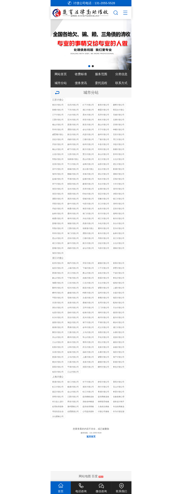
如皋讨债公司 (58, 213)
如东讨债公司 (103, 208)
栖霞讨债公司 (103, 110)
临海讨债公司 (88, 312)
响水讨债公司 (103, 179)
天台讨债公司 (118, 307)
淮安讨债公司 (58, 189)
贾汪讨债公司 (88, 154)
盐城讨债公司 (58, 179)
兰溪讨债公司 (73, 332)
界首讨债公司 (73, 401)
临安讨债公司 (58, 268)
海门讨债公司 (88, 213)
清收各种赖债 (88, 401)
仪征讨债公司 (58, 139)
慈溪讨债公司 (103, 278)
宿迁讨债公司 (103, 194)
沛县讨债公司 (118, 144)
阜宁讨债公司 (58, 184)
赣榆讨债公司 (73, 174)
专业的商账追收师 (118, 406)
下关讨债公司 (73, 110)
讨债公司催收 (103, 411)
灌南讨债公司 (118, 174)
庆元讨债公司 (88, 347)
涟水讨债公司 (73, 189)
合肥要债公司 (73, 411)
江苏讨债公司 (58, 100)
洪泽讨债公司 (88, 189)
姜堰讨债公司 (58, 223)
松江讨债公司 (88, 392)
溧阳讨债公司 (73, 129)
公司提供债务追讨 (88, 411)
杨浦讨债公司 (73, 387)
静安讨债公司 (103, 382)
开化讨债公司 (103, 337)
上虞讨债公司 (118, 288)
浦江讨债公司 (118, 327)
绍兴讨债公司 (73, 288)
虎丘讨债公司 (118, 164)
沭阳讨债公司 (118, 194)
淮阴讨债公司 (73, 194)
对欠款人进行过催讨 (58, 401)
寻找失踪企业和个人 (58, 411)
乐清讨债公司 (58, 302)
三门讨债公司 (103, 307)
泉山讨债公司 (103, 154)
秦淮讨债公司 (103, 105)
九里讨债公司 (73, 154)
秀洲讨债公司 (73, 327)
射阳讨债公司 (73, 184)
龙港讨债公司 (73, 302)
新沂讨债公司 (88, 149)
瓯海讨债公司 (118, 302)
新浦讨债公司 (118, 169)
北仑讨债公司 (103, 283)
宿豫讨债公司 (103, 199)
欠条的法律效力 (103, 406)
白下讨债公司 (88, 105)
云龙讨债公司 (58, 154)
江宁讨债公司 (58, 115)
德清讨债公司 (118, 312)
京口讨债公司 (103, 204)
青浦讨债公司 (103, 392)
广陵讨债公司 (103, 139)
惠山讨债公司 (103, 124)
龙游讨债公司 (118, 337)
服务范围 (101, 74)
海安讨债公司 (88, 208)
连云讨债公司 (103, 169)
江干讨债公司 (103, 268)
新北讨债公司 (73, 134)
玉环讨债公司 (88, 307)
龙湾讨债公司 (103, 302)
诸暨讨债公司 (103, 288)
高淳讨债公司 (103, 115)
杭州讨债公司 (58, 263)
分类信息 (121, 74)
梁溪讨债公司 (73, 124)
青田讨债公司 (88, 342)
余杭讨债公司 (103, 273)
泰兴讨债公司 (118, 218)
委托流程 (101, 83)
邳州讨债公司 (103, 149)
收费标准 (81, 74)
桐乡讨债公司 (118, 322)
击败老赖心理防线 (118, 397)
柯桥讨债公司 (88, 293)
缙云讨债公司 (103, 342)
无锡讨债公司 (118, 115)
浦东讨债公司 (88, 387)
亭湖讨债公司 (73, 179)
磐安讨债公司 (58, 332)
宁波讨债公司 (118, 273)
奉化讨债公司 (118, 278)
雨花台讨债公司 (118, 110)
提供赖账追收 (88, 397)
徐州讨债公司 (88, 144)
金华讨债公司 (88, 327)
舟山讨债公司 (58, 337)
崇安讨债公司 (88, 119)
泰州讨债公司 (73, 218)
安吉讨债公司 (73, 317)
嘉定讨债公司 (58, 392)
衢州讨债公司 (73, 337)
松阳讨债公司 (58, 347)
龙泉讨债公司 (103, 347)
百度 (95, 476)
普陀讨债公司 (118, 382)
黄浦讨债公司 (58, 382)
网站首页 (61, 74)
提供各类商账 (88, 406)
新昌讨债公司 (88, 288)
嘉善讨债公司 (58, 322)
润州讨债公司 (118, 204)
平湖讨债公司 (103, 322)
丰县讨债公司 (103, 144)
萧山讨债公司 (88, 273)
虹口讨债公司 (58, 387)
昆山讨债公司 (88, 159)
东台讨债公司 (103, 184)
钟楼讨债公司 (118, 129)
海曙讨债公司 (58, 283)
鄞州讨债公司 (58, 288)
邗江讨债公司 (118, 139)
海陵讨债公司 (73, 223)
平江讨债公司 (73, 164)
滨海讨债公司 (118, 179)
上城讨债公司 (73, 268)
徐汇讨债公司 (73, 382)
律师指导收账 (103, 401)
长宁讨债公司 (88, 382)
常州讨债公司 (58, 129)
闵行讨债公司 (103, 387)
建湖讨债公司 (88, 184)
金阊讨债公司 (88, 164)
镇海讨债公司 (118, 283)
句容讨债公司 (88, 204)
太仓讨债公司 (118, 159)
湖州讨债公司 (103, 312)
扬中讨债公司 (73, 204)
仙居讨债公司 (58, 312)
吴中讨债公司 (58, 169)
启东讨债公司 (118, 208)
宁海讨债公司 (73, 278)
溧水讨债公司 (88, 115)
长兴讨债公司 (58, 317)
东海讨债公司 (88, 174)
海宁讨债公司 (88, 322)
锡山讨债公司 (58, 124)
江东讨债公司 (73, 283)
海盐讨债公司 (73, 322)
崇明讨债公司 (58, 397)
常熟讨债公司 (58, 159)
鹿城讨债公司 (88, 302)
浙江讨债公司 (58, 258)
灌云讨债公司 (103, 174)
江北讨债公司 (88, 283)
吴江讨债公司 (103, 159)
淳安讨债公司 (88, 263)
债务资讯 (81, 83)
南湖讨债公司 (58, 327)
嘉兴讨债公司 (118, 317)
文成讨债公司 (88, 298)
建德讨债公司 (103, 263)
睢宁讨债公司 (73, 149)
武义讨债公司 (103, 327)
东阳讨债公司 (103, 332)
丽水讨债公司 (73, 342)
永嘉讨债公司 (118, 293)
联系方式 (121, 83)
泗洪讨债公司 (73, 199)
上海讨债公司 (58, 377)
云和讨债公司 (73, 347)
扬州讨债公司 (103, 134)
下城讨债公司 (88, 268)
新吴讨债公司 (88, 124)
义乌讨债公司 (88, 332)
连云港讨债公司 (88, 169)
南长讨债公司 (103, 119)
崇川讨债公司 (103, 213)
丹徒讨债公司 (58, 208)
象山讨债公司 (58, 278)
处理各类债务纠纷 (58, 406)
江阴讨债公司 (58, 119)
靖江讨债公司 (103, 218)
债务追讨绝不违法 (118, 401)
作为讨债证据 (118, 411)
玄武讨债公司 (73, 105)
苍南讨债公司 (73, 298)
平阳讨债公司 (58, 298)
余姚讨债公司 (88, 278)
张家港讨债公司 (73, 159)
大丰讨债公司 (118, 184)
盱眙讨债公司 (88, 194)
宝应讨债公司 (118, 134)
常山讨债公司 (88, 337)
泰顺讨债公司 (103, 298)
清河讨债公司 (118, 189)
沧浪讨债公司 (58, 164)
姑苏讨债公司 (103, 164)
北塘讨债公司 (118, 119)
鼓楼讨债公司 (58, 110)
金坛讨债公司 (88, 129)
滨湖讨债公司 (118, 124)
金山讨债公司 (73, 392)
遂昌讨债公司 (118, 342)
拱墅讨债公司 (118, 268)
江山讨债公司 (58, 342)
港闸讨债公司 (118, 213)
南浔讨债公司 (103, 317)
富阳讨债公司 (118, 263)
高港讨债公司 (88, 223)
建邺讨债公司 (118, 105)
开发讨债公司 (58, 144)
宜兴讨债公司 (73, 119)
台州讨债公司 (73, 307)
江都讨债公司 (88, 139)
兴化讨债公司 (88, 218)
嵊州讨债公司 (58, 293)
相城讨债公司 (73, 169)
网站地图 (85, 476)
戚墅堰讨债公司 (58, 134)
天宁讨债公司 (103, 129)
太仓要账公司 (58, 416)
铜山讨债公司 (58, 149)
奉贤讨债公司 (118, 392)
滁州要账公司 (73, 406)
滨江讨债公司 (73, 273)
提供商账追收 (103, 397)
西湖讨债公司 (58, 273)
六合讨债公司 (73, 115)
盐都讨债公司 (88, 179)
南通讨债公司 (73, 208)
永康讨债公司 (118, 332)
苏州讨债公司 (118, 154)
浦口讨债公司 (88, 110)
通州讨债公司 (73, 213)
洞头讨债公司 (58, 307)
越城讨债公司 (73, 293)
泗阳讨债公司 (58, 199)
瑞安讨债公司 (118, 298)
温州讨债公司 (103, 293)
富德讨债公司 (118, 362)
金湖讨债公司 (103, 189)
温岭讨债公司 (73, 312)
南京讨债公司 (58, 105)
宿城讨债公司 (88, 199)
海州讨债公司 (58, 174)
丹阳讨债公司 (58, 204)
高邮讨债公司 (73, 139)
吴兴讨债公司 (88, 317)
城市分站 (61, 83)
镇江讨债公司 (118, 199)
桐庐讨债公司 (73, 263)
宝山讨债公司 (118, 387)
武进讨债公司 (88, 134)
